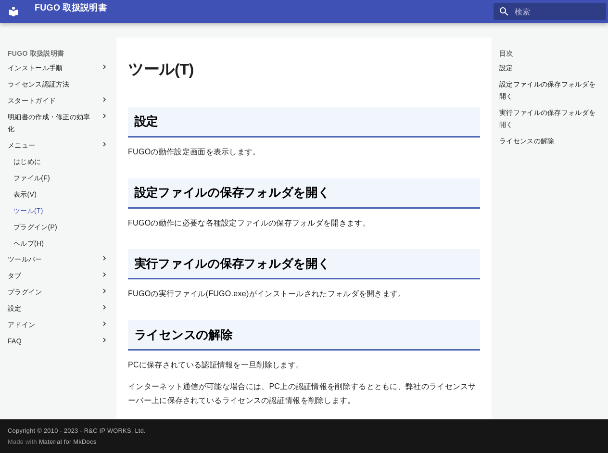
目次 (506, 53)
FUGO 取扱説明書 (36, 53)
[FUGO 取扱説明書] (13, 11)
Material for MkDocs (67, 441)
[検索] (550, 11)
